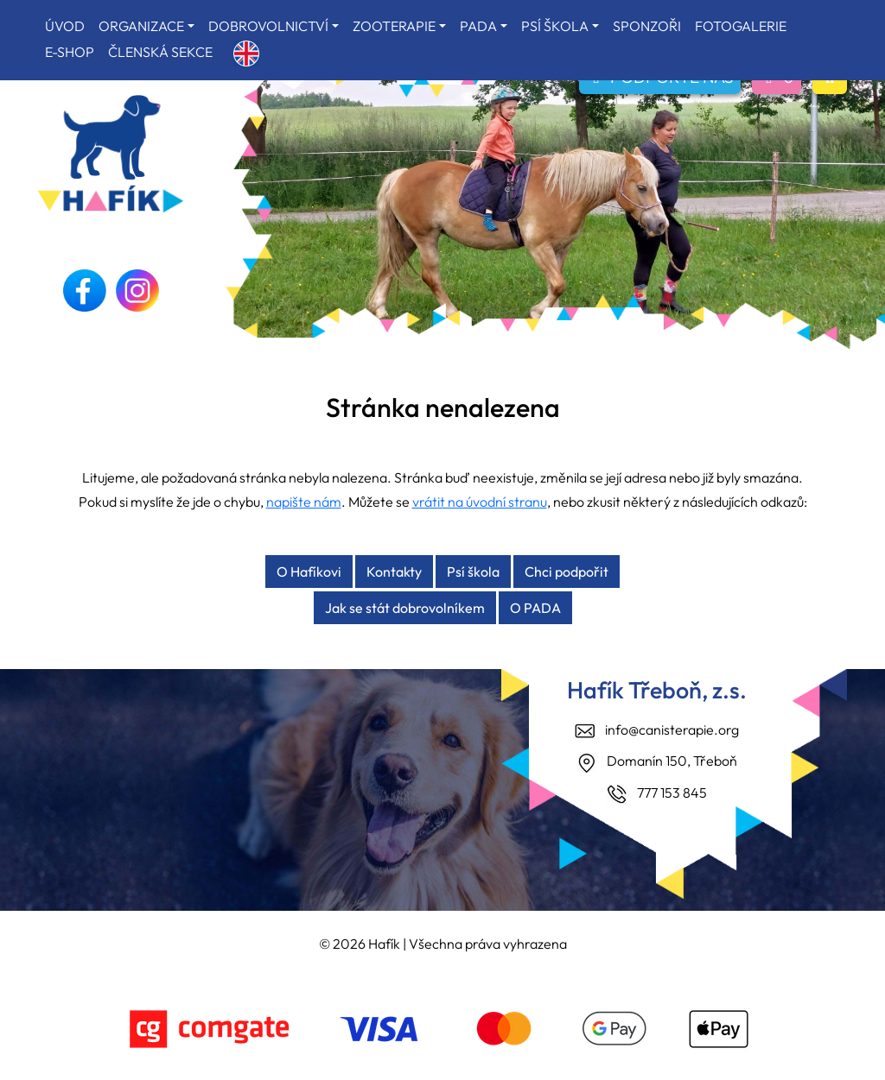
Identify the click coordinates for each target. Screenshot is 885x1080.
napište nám (303, 501)
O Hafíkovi (309, 571)
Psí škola (473, 571)
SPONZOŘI (647, 26)
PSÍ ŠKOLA (555, 26)
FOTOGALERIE (740, 26)
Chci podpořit (566, 571)
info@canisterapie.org (672, 729)
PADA (478, 26)
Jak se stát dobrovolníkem (405, 607)
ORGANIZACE (141, 26)
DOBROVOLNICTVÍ (268, 26)
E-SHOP (69, 51)
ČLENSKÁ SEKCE (160, 51)
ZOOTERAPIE (394, 26)
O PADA (535, 607)
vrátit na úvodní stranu (479, 501)
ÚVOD (65, 26)
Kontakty (394, 571)
